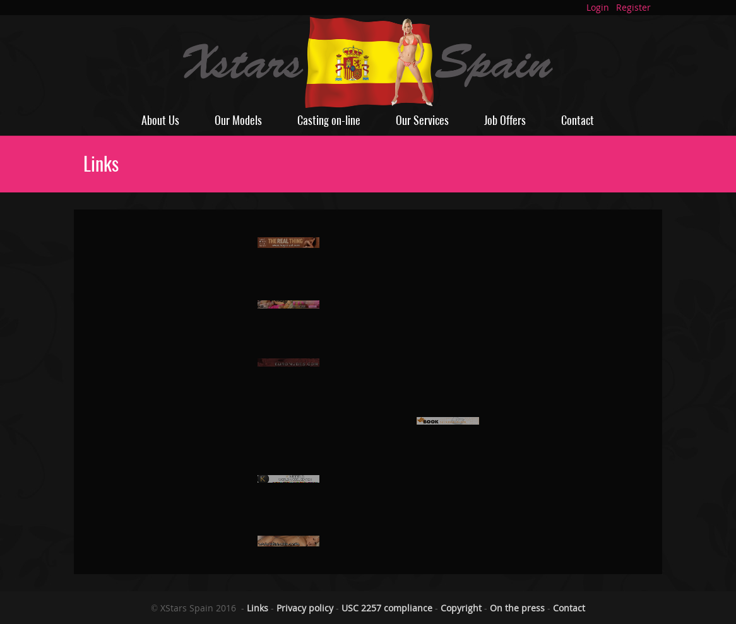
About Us (160, 120)
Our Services (422, 120)
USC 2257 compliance (386, 608)
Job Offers (505, 120)
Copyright (461, 608)
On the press (517, 608)
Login (597, 7)
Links (257, 608)
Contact (577, 120)
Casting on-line (328, 120)
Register (633, 7)
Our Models (238, 120)
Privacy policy (304, 608)
